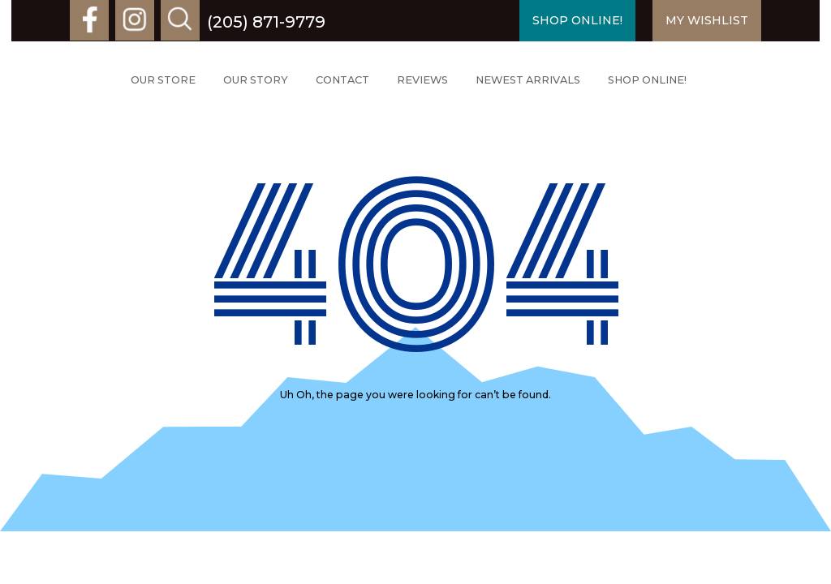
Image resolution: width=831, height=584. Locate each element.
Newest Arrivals (528, 80)
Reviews (422, 80)
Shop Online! (647, 80)
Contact (342, 80)
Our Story (255, 80)
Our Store (163, 80)
